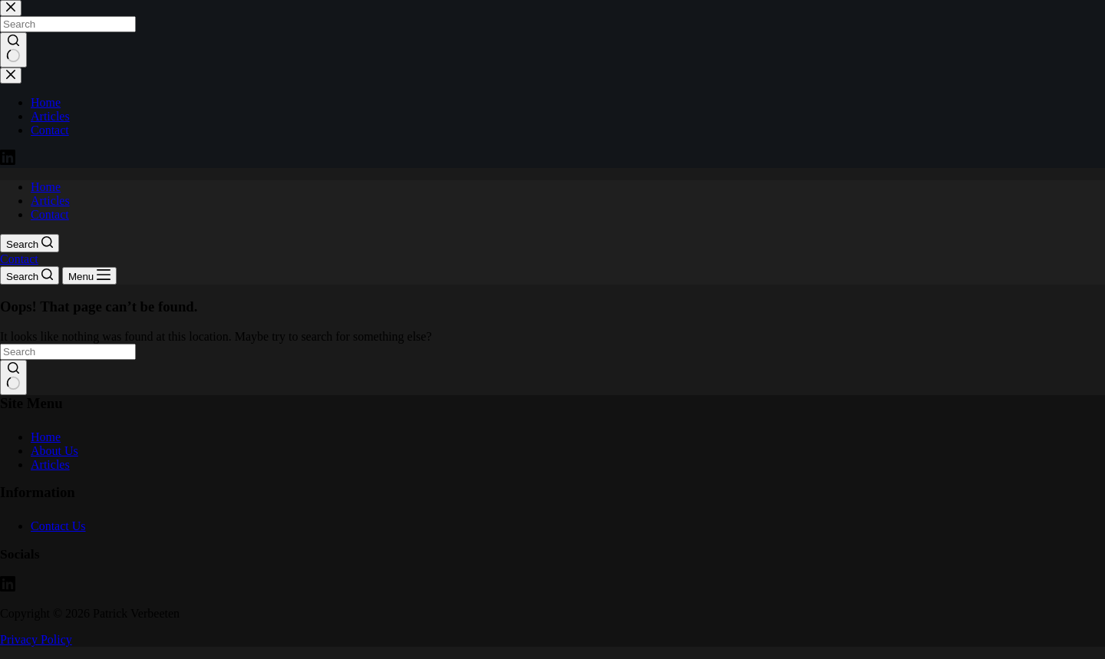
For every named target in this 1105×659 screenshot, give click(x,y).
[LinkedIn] (7, 587)
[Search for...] (68, 352)
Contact (50, 214)
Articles (50, 200)
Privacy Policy (36, 639)
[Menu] (89, 276)
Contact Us (58, 525)
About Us (54, 450)
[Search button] (13, 377)
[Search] (29, 243)
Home (46, 186)
